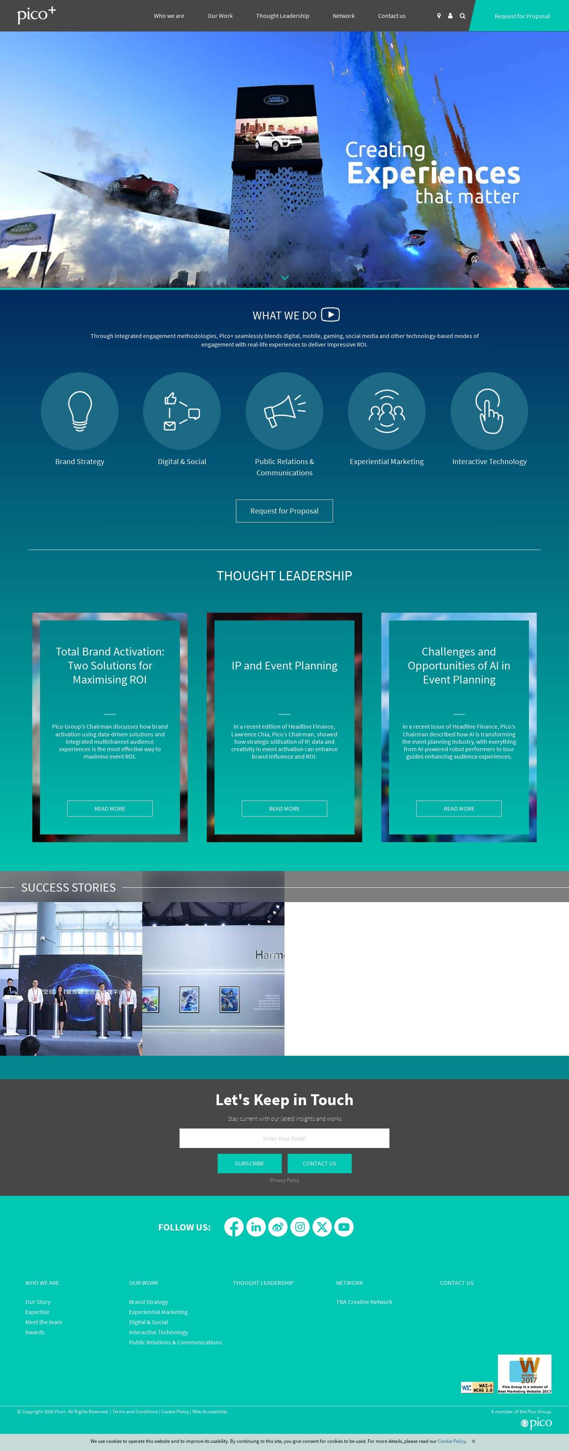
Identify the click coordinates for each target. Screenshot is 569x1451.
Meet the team (43, 1322)
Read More (109, 808)
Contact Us (320, 1163)
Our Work (220, 15)
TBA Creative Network (364, 1302)
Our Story (38, 1302)
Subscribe (249, 1163)
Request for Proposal (522, 16)
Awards (35, 1332)
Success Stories (68, 887)
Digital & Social (148, 1322)
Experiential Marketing (158, 1312)
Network (344, 15)
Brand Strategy (148, 1302)
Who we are (169, 15)
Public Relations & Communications (175, 1342)
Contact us (392, 15)
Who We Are (42, 1282)
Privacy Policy (284, 1180)
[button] (330, 314)
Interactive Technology (158, 1332)
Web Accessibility (209, 1411)
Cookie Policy (175, 1411)
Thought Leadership (282, 15)
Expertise (37, 1312)
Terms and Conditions (135, 1411)
